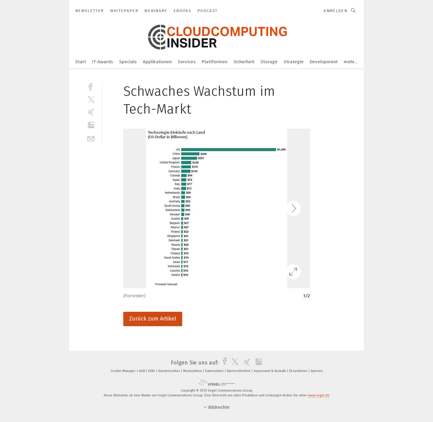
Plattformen (214, 61)
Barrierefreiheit (239, 371)
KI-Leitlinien (298, 371)
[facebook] (91, 86)
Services (187, 61)
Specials (128, 61)
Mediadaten (193, 371)
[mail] (91, 138)
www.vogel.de (319, 395)
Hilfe (152, 371)
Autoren (317, 371)
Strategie (294, 61)
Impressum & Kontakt (270, 371)
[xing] (91, 112)
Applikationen (157, 61)
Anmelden (335, 10)
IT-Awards (102, 61)
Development (324, 61)
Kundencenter (169, 371)
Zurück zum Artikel (152, 318)
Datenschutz (215, 371)
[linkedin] (91, 125)
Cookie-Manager (124, 371)
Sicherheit (243, 61)
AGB (142, 371)
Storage (269, 61)
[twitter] (91, 99)
